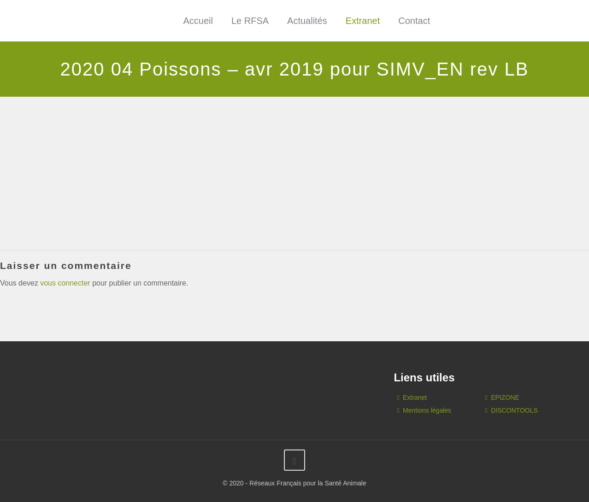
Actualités (307, 21)
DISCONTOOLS (514, 410)
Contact (414, 21)
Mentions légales (427, 410)
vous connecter (65, 283)
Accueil (197, 21)
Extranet (363, 21)
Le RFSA (250, 21)
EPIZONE (505, 397)
